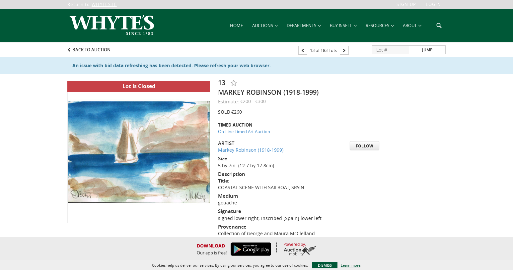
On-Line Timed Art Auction (244, 132)
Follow (364, 146)
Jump (427, 50)
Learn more (350, 265)
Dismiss (325, 265)
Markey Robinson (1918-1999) (250, 150)
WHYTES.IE (104, 4)
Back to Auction (91, 50)
